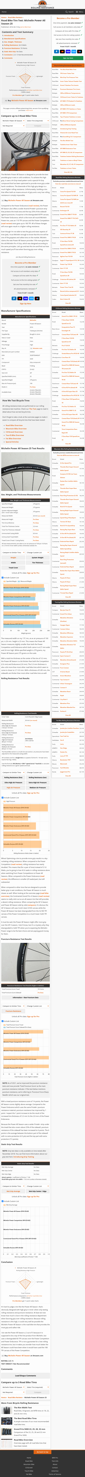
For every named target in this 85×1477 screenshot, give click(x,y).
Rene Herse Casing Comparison (71, 121)
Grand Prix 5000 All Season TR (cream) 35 (70, 367)
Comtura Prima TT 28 (67, 233)
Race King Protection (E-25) (69, 495)
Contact (55, 1468)
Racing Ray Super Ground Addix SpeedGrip (68, 547)
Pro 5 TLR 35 (66, 345)
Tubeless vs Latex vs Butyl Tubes (71, 160)
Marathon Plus (65, 703)
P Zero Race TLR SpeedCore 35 (70, 438)
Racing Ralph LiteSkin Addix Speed (69, 554)
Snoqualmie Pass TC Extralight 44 (68, 329)
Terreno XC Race (65, 522)
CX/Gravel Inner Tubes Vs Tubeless (71, 97)
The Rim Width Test (66, 141)
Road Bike (29, 1461)
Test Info (55, 1461)
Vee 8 (62, 740)
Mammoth (63, 764)
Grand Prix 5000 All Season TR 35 (70, 378)
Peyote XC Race (65, 578)
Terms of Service (55, 1474)
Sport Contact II (65, 656)
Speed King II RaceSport (68, 518)
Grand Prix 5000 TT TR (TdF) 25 (69, 220)
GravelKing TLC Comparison (70, 137)
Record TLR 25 (64, 207)
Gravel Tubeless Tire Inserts (69, 85)
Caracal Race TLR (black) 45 (70, 418)
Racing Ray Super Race (67, 530)
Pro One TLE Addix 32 (69, 406)
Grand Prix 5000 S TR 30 (68, 248)
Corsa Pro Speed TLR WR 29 (69, 195)
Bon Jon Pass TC (65, 610)
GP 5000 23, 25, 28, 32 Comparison (71, 152)
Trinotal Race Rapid (66, 593)
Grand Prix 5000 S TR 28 (68, 237)
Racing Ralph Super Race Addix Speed (68, 587)
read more (29, 110)
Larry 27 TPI (64, 756)
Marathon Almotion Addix (68, 641)
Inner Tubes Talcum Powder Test (71, 81)
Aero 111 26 (64, 283)
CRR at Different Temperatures (70, 93)
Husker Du (63, 752)
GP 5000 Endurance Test (68, 148)
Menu (81, 12)
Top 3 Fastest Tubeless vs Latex (70, 117)
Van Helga (63, 748)
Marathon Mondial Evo (67, 707)
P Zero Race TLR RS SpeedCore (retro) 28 (67, 243)
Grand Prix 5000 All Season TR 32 (70, 424)
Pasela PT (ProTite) (66, 652)
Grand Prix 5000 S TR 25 (68, 252)
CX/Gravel (29, 1468)
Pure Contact (64, 668)
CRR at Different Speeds (68, 125)
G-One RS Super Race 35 (69, 391)
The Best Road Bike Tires (68, 69)
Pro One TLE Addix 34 (69, 372)
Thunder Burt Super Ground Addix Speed (69, 468)
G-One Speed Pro (65, 463)
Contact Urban (65, 629)
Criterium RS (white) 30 (67, 279)
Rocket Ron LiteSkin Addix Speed (68, 483)
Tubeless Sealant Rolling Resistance (72, 156)
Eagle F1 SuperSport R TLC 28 (69, 260)
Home (4, 12)
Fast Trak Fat (64, 736)
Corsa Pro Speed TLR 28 (67, 191)
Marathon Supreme (66, 637)
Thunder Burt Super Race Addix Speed (68, 490)
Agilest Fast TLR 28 (66, 256)
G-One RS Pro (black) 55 (68, 537)
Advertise (54, 1471)
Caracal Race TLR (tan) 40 (70, 334)
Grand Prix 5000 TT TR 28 (68, 214)
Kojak (62, 695)
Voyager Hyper (65, 625)
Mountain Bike (29, 1464)
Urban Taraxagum (66, 684)
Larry (62, 744)
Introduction (9, 35)
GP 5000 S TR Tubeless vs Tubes (70, 109)
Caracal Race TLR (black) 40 (70, 361)
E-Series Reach (65, 672)
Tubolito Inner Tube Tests (68, 144)
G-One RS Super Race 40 (69, 414)
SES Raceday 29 (65, 229)
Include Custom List (11, 578)
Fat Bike (29, 1474)
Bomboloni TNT (65, 760)
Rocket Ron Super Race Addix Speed (69, 572)
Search (71, 12)
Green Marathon (65, 676)
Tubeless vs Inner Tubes (68, 168)
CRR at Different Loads (67, 105)
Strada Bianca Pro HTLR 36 (70, 395)
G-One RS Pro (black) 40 (69, 387)
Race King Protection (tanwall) (67, 561)
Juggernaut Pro (65, 772)
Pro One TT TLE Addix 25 (68, 225)
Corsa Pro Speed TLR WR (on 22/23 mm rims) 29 (69, 201)
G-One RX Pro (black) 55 (68, 533)
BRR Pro (55, 1458)
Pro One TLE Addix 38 (69, 349)
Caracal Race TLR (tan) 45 (70, 383)
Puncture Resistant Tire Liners (70, 89)
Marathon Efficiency (66, 633)
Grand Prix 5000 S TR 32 (69, 316)
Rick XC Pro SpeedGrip (67, 526)
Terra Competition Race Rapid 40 (69, 431)
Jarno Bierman (25, 27)
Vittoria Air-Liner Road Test (69, 133)
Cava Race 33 (66, 357)
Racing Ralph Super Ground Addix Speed (69, 512)
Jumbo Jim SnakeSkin (67, 732)
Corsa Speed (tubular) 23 (68, 295)
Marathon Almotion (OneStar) (66, 619)
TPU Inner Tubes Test (67, 73)
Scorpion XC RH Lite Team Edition (68, 475)
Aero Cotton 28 (65, 299)
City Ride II (63, 699)
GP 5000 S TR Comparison (68, 113)
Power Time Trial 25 (66, 287)
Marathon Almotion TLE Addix (68, 646)
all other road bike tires (34, 90)
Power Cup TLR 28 (66, 264)
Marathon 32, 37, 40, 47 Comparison (71, 164)
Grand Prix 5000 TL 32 (69, 410)
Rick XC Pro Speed (66, 507)
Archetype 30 (64, 210)
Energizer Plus (65, 664)
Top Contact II (64, 680)
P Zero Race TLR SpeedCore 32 (70, 401)
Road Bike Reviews (15, 1397)
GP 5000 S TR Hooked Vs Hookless (71, 101)
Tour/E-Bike (29, 1471)
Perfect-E (63, 711)
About (55, 1464)
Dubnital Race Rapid (67, 541)
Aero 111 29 (64, 268)
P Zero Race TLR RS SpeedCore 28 (66, 274)
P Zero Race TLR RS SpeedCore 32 (68, 321)
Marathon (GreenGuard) (68, 660)
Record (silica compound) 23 (69, 291)
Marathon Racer (65, 691)
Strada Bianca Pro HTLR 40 (70, 353)
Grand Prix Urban (66, 614)
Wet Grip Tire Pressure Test (69, 77)
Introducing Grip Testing (68, 129)
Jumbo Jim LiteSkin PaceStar (69, 728)
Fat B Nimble (64, 768)
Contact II (63, 687)
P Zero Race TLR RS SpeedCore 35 (68, 340)
